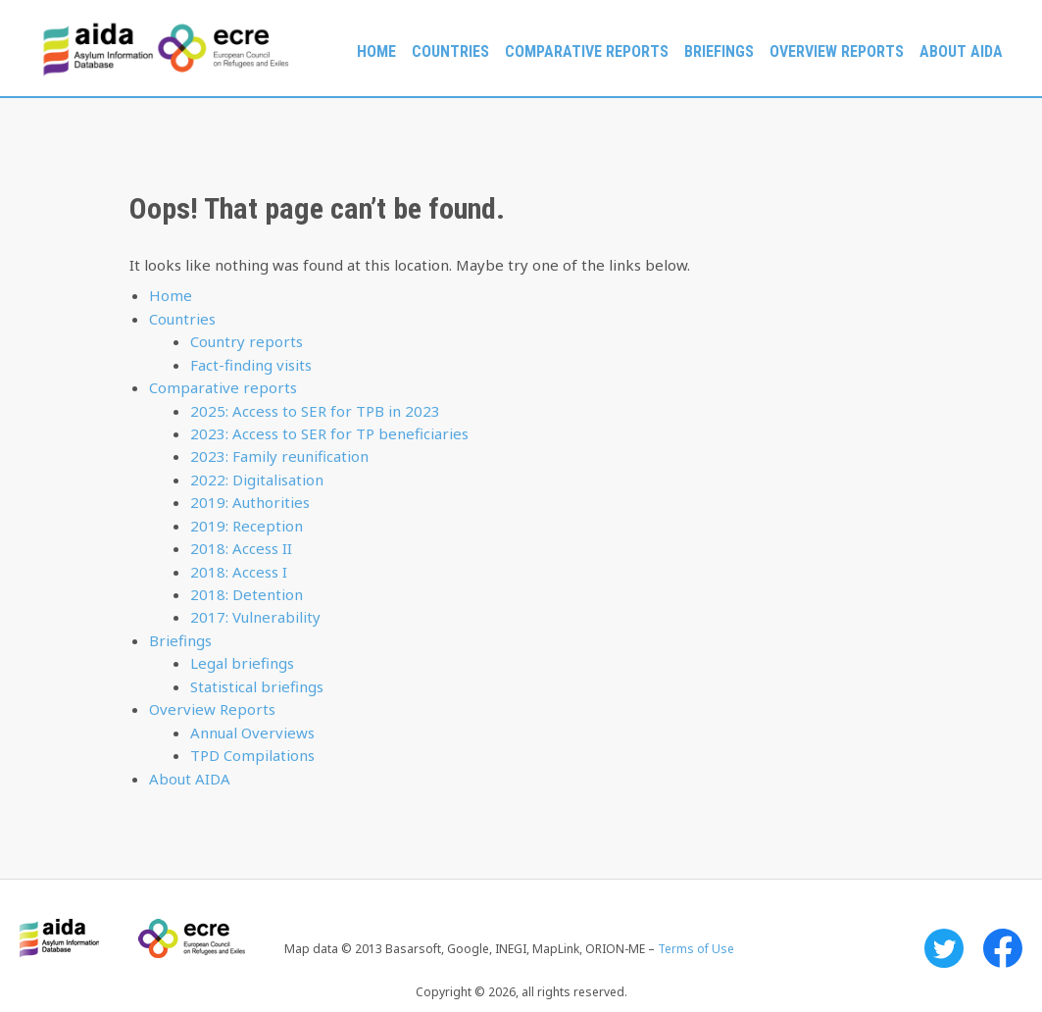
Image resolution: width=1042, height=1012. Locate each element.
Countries (450, 51)
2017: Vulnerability (255, 617)
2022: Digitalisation (256, 479)
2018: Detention (246, 594)
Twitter (944, 948)
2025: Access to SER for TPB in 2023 (315, 411)
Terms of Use (696, 948)
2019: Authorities (250, 502)
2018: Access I (238, 572)
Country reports (246, 341)
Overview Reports (836, 51)
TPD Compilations (252, 755)
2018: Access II (241, 548)
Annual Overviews (252, 732)
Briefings (719, 51)
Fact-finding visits (251, 365)
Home (376, 51)
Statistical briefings (256, 686)
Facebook (1002, 948)
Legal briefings (242, 663)
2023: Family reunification (279, 456)
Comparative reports (587, 51)
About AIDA (961, 51)
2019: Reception (246, 525)
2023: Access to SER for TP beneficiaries (329, 433)
